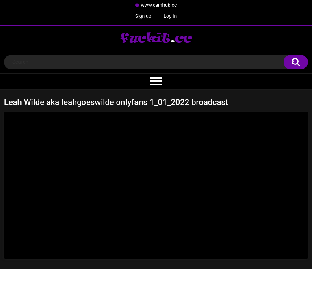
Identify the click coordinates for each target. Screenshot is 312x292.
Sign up (143, 16)
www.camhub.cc (159, 5)
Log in (170, 16)
